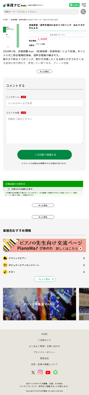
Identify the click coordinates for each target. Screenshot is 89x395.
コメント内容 (16, 112)
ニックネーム (16, 96)
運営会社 (44, 358)
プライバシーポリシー (44, 352)
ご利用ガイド (44, 340)
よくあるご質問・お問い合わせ (44, 346)
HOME (5, 19)
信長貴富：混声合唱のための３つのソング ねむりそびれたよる (57, 26)
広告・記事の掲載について (44, 364)
